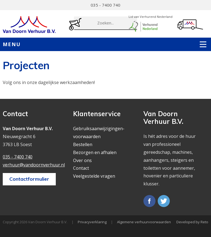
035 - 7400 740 (105, 5)
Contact (81, 168)
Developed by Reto (192, 221)
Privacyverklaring (92, 221)
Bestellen (82, 144)
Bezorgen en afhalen (94, 152)
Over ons (82, 160)
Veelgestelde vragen (94, 176)
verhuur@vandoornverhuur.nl (34, 165)
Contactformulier (29, 179)
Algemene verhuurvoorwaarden (144, 221)
